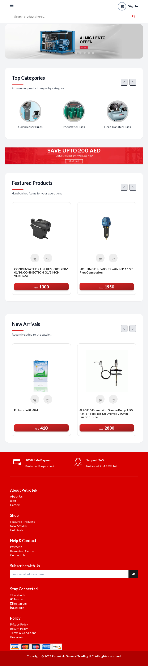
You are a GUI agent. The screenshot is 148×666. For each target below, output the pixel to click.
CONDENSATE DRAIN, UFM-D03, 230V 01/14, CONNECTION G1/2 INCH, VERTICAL (41, 272)
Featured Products (22, 521)
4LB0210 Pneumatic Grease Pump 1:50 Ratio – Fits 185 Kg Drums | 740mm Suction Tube (106, 414)
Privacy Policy (19, 624)
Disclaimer (17, 637)
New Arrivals (18, 526)
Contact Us (17, 555)
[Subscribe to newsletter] (133, 574)
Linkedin (17, 607)
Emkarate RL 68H (26, 410)
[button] (11, 5)
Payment (16, 547)
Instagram (18, 603)
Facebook (17, 595)
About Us (16, 496)
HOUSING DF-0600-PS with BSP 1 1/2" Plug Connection (106, 270)
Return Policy (19, 628)
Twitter (17, 599)
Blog (13, 500)
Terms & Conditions (23, 633)
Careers (15, 505)
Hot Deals (16, 530)
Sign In (133, 6)
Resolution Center (22, 551)
